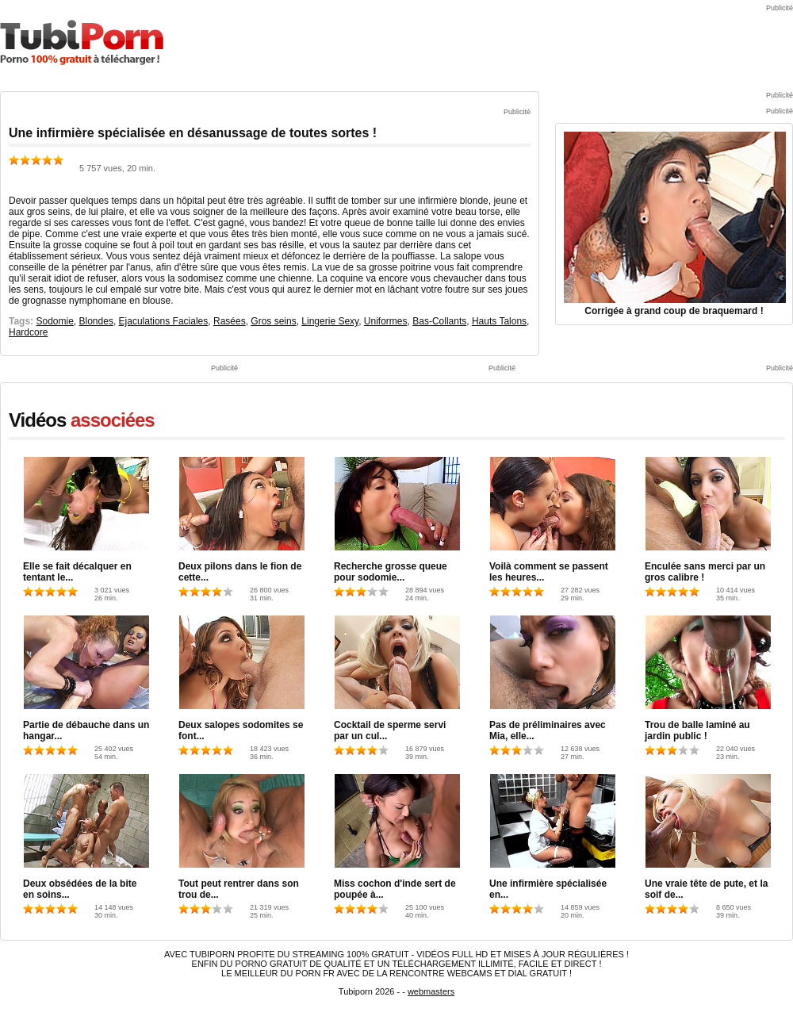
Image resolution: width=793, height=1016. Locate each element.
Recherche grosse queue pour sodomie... (390, 572)
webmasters (431, 991)
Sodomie (54, 321)
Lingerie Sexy (329, 321)
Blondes (96, 321)
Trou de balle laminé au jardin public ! (697, 730)
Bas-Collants (439, 321)
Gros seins (273, 321)
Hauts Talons (499, 321)
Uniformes (386, 321)
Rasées (229, 321)
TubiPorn (81, 42)
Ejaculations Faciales (164, 321)
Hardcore (28, 332)
